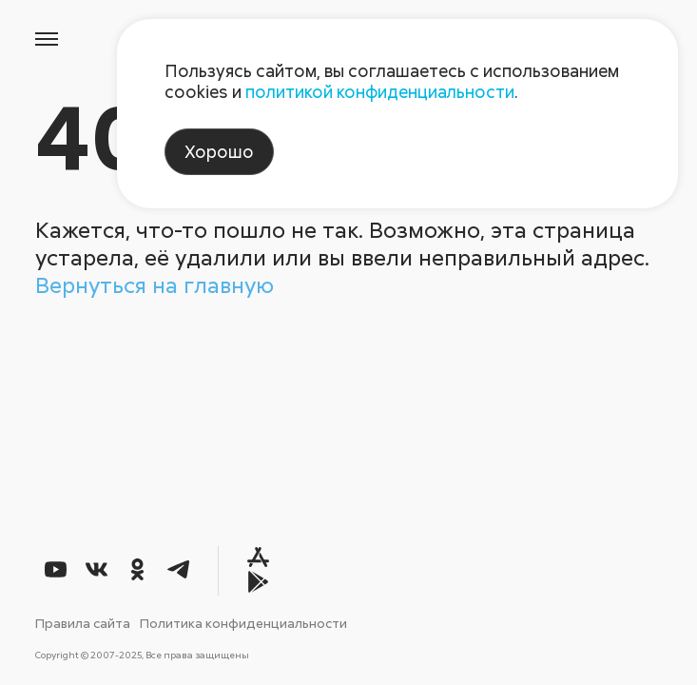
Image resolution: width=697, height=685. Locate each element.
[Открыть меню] (45, 40)
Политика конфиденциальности (243, 623)
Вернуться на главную (154, 284)
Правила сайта (82, 623)
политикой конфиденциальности (379, 91)
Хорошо (219, 151)
